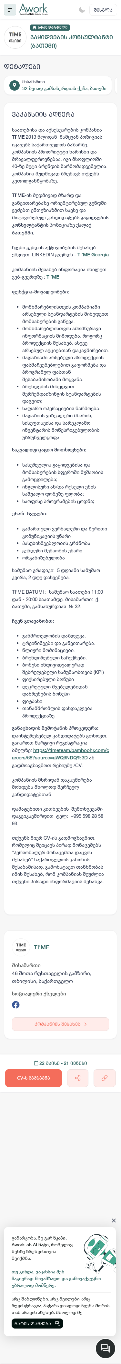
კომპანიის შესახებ (60, 1024)
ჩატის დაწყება (37, 1323)
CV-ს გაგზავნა (33, 1078)
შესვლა (103, 10)
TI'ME (41, 947)
